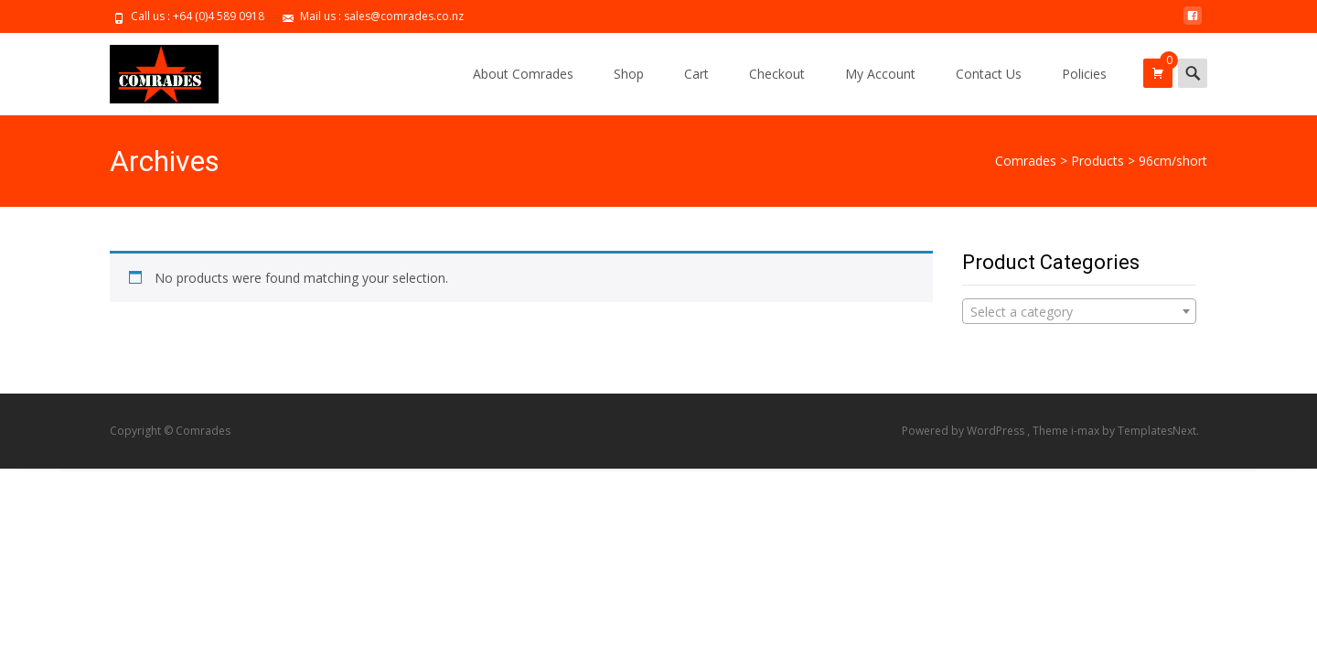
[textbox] (1079, 312)
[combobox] (1079, 311)
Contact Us (989, 73)
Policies (1084, 73)
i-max (1086, 430)
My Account (880, 73)
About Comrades (523, 73)
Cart (696, 73)
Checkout (777, 73)
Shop (629, 73)
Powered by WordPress (964, 430)
